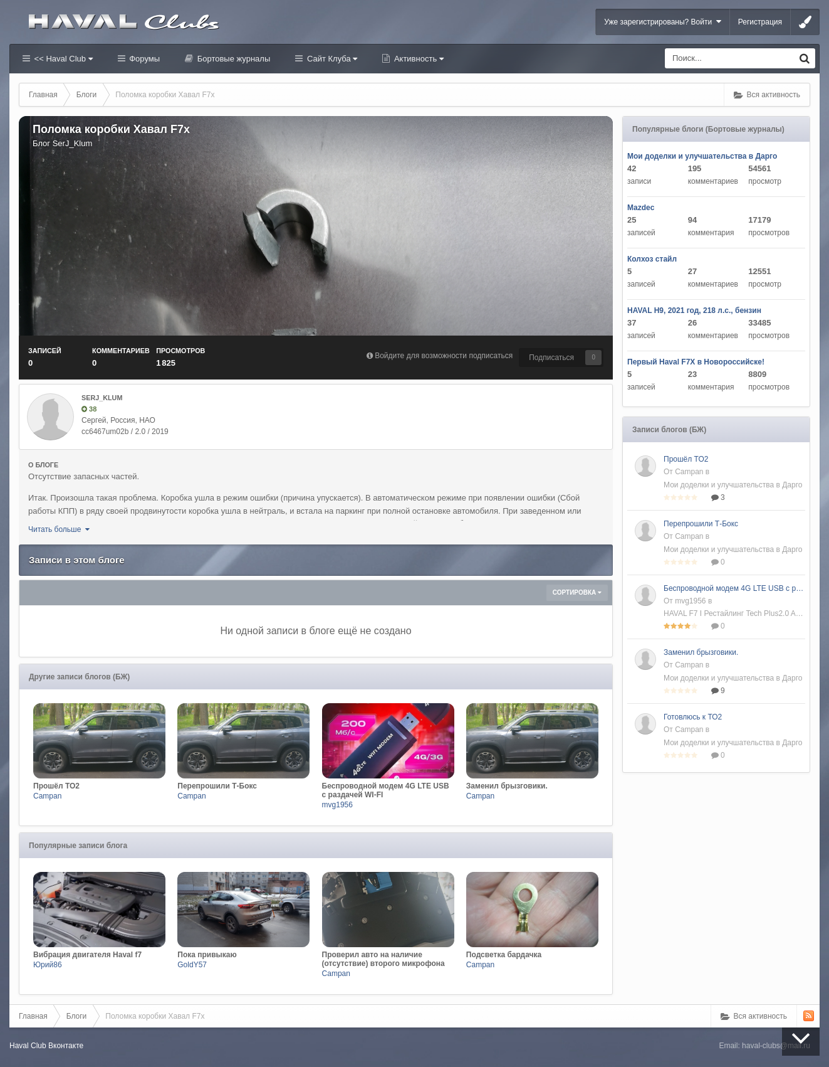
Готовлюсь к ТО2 (693, 717)
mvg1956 (337, 804)
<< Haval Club (62, 58)
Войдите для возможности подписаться (444, 355)
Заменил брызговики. (701, 652)
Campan (47, 796)
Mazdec (640, 207)
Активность (418, 58)
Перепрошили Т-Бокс (701, 523)
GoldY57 (192, 964)
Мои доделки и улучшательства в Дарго (702, 156)
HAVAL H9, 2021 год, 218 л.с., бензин (694, 310)
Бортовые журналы (232, 58)
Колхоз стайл (652, 259)
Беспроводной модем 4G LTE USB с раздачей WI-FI (734, 588)
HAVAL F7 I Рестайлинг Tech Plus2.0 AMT (734, 613)
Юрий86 (47, 964)
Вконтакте (65, 1045)
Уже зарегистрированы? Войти (662, 21)
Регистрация (760, 22)
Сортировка (577, 592)
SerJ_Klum (73, 143)
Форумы (143, 58)
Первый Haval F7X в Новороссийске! (695, 362)
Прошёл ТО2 (686, 459)
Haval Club (27, 1045)
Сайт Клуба (331, 58)
